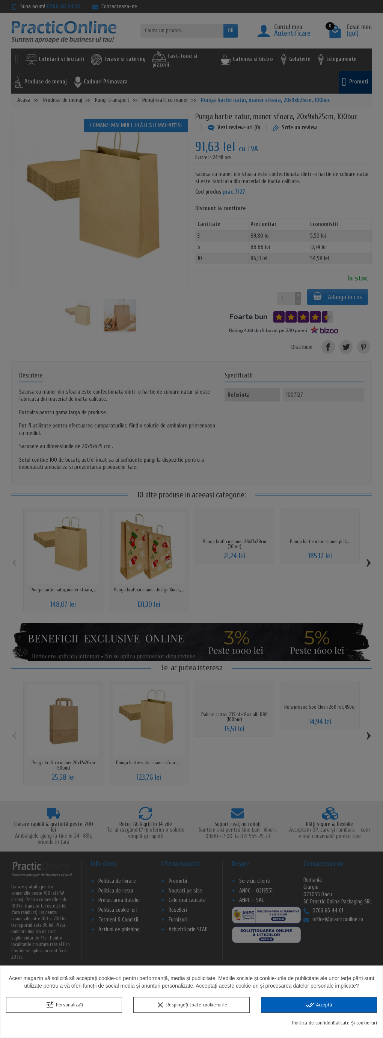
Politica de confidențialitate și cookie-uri (334, 1023)
